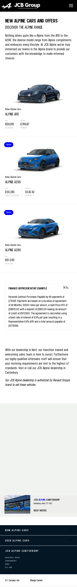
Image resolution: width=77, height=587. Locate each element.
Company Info (12, 580)
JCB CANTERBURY (46, 499)
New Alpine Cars (17, 530)
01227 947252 (39, 510)
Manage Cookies (36, 580)
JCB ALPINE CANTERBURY (22, 550)
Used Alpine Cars (17, 540)
